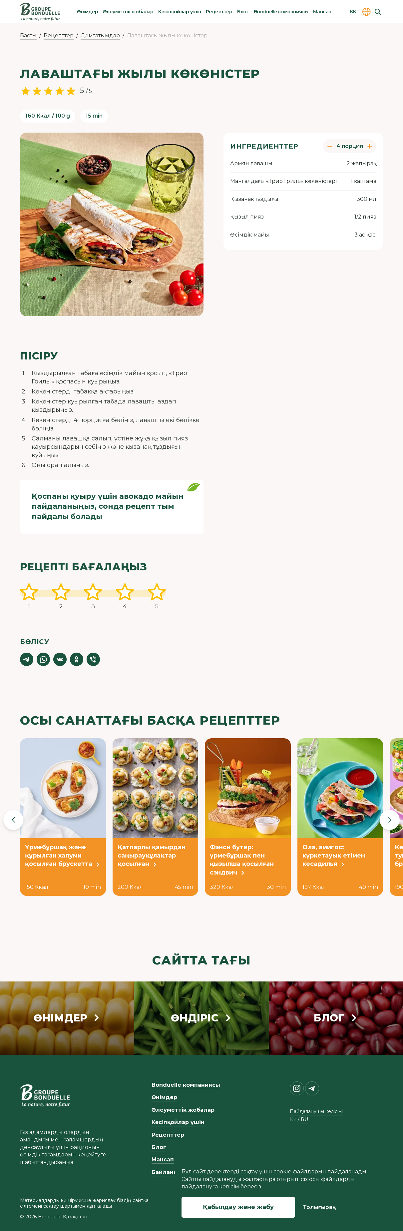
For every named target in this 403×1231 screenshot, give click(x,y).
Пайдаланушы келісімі (316, 1111)
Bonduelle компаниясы (281, 12)
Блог (243, 12)
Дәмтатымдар (100, 35)
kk (293, 1119)
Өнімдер (87, 12)
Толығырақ (319, 1207)
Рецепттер (219, 12)
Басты (28, 35)
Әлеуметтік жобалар (128, 12)
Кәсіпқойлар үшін (179, 12)
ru (304, 1119)
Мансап (322, 12)
